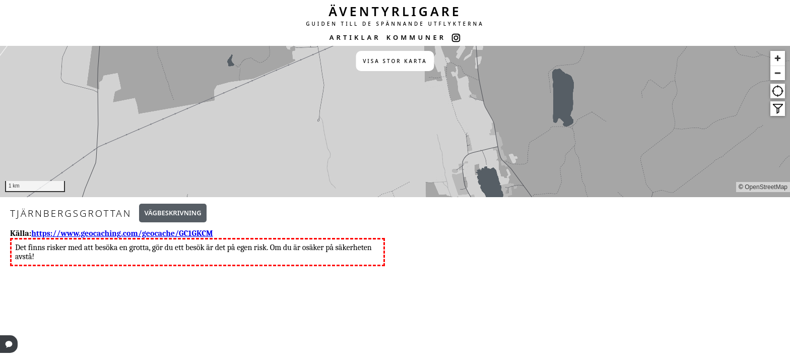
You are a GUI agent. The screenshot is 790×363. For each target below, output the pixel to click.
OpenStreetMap (766, 187)
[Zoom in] (777, 58)
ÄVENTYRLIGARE (395, 11)
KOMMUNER (416, 37)
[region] (395, 121)
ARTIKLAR (355, 37)
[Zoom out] (777, 73)
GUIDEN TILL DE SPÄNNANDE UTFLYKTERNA (395, 23)
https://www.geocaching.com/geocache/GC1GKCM (122, 233)
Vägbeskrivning (172, 212)
